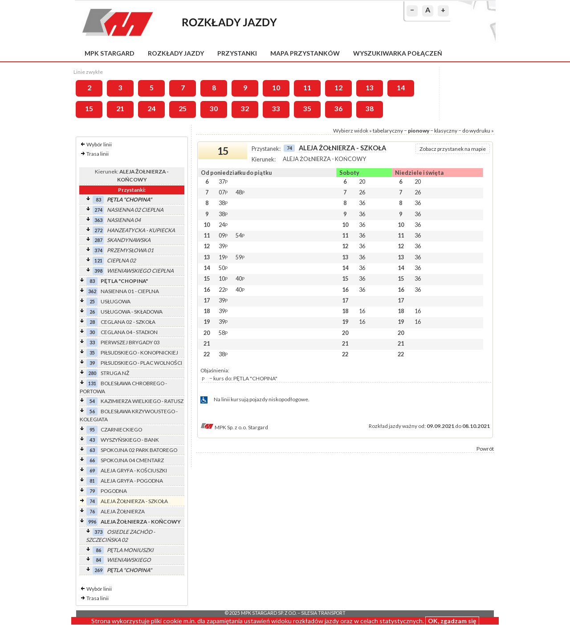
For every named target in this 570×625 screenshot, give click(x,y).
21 (120, 109)
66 (92, 460)
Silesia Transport (323, 613)
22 (223, 289)
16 (362, 311)
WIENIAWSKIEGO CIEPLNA (140, 270)
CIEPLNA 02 (121, 260)
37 (223, 181)
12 (338, 88)
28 (92, 322)
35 (307, 109)
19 (223, 257)
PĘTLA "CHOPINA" (129, 199)
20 (362, 181)
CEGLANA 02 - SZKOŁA (128, 322)
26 (92, 312)
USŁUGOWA (115, 301)
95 (92, 429)
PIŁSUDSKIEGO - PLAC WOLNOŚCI (141, 362)
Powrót (485, 448)
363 (98, 220)
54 (92, 401)
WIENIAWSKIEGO (129, 559)
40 (240, 278)
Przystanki (237, 53)
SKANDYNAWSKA (129, 240)
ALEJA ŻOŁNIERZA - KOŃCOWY (141, 521)
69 (92, 470)
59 (240, 257)
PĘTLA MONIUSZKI (130, 550)
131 (92, 383)
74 (92, 501)
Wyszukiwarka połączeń (397, 53)
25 (183, 109)
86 (98, 550)
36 (338, 109)
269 (98, 570)
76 (92, 511)
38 (370, 109)
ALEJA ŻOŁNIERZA (123, 511)
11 (307, 88)
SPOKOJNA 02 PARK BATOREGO (139, 450)
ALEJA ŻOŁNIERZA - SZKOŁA (134, 501)
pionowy (418, 130)
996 (92, 521)
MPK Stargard (109, 53)
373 (98, 532)
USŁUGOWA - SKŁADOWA (132, 311)
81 (92, 481)
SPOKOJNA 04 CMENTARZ (132, 460)
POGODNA (114, 491)
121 (98, 260)
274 (98, 210)
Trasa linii (97, 153)
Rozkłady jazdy (176, 53)
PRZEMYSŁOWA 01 (130, 250)
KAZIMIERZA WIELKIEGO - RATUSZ (142, 401)
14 (401, 88)
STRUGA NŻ (115, 373)
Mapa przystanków (305, 53)
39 (92, 363)
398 (98, 271)
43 (92, 440)
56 (92, 411)
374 (98, 250)
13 (370, 88)
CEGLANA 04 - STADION (129, 332)
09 (223, 235)
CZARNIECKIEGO (121, 429)
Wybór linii (99, 144)
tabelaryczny (388, 130)
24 (151, 109)
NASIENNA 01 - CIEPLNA (130, 291)
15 (89, 109)
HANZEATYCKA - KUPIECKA (141, 230)
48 (240, 192)
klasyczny (445, 130)
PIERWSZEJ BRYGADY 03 (130, 342)
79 (92, 491)
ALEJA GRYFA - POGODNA (132, 480)
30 (214, 109)
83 (98, 199)
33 (276, 109)
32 (245, 109)
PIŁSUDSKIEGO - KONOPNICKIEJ (139, 352)
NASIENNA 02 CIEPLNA (135, 209)
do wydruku (476, 130)
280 (92, 373)
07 (223, 192)
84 (98, 560)
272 (98, 230)
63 (92, 450)
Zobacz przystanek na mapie (452, 148)
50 (223, 267)
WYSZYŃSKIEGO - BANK (130, 439)
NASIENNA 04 (124, 220)
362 (92, 291)
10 (276, 88)
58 (223, 332)
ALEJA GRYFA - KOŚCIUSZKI (134, 470)
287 (98, 240)
